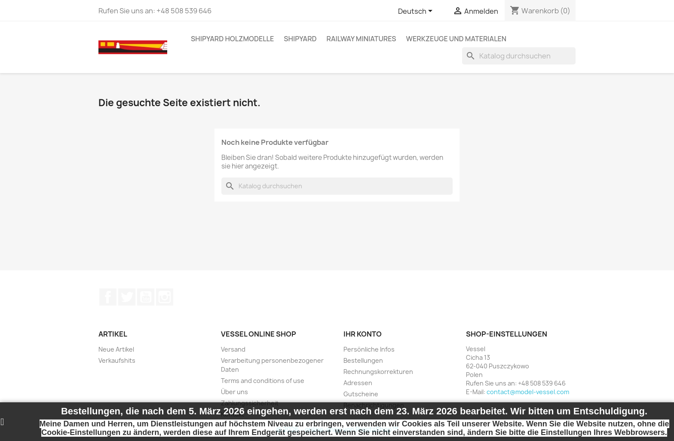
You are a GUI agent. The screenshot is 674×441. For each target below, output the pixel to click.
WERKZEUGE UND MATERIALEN (456, 38)
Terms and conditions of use (262, 381)
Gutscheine (360, 394)
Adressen (357, 383)
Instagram (164, 297)
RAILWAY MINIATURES (361, 38)
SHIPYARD (300, 38)
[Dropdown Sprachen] (416, 11)
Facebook (107, 297)
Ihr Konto (362, 334)
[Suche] (519, 55)
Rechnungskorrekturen (378, 372)
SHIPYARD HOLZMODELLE (232, 38)
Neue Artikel (116, 349)
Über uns (234, 392)
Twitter (126, 297)
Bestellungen (363, 360)
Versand (233, 349)
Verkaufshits (116, 360)
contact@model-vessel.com (528, 392)
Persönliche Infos (369, 349)
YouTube (145, 297)
